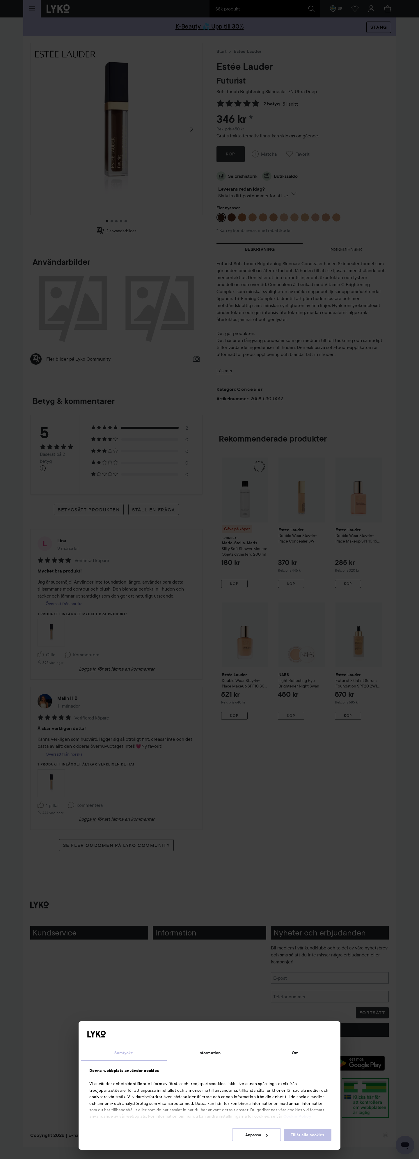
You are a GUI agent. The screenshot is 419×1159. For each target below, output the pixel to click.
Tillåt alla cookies (307, 1135)
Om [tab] (295, 1052)
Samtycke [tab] (123, 1052)
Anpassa (256, 1135)
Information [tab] (209, 1052)
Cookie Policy (297, 1116)
